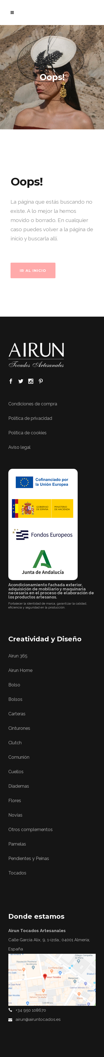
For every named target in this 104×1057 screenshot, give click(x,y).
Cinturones (19, 728)
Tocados (17, 873)
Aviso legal (19, 447)
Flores (14, 800)
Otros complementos (30, 829)
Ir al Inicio (33, 270)
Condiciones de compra (32, 403)
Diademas (18, 786)
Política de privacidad (30, 418)
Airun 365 (17, 656)
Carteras (17, 713)
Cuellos (16, 771)
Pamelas (17, 844)
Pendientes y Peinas (28, 858)
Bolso (14, 685)
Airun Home (20, 670)
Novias (15, 815)
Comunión (18, 757)
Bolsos (15, 699)
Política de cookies (27, 432)
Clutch (15, 742)
